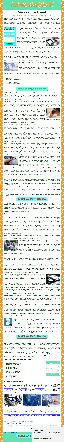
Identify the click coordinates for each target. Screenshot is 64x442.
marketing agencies (8, 388)
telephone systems (47, 18)
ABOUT (49, 9)
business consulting (37, 385)
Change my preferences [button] (47, 438)
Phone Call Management (15, 412)
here (45, 355)
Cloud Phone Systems (29, 411)
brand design (7, 389)
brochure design (40, 386)
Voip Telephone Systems (26, 408)
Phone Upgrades (26, 412)
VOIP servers (27, 222)
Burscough (30, 203)
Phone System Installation (53, 414)
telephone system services (27, 384)
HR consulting (24, 390)
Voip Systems (48, 410)
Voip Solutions (48, 408)
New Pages (8, 432)
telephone (32, 301)
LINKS (46, 9)
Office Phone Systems (17, 411)
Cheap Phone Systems (12, 408)
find (7, 343)
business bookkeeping (23, 389)
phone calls (27, 69)
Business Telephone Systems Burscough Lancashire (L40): (18, 18)
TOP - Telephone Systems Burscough (12, 423)
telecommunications (34, 216)
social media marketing (21, 386)
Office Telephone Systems (32, 415)
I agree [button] (36, 438)
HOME (43, 9)
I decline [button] (40, 438)
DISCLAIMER (58, 9)
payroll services (8, 390)
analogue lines (26, 41)
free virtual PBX (50, 54)
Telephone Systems (38, 408)
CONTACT (53, 9)
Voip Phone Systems (14, 410)
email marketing (40, 390)
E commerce (24, 388)
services (19, 392)
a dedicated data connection (30, 113)
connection (35, 72)
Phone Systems (39, 410)
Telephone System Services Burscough (18, 359)
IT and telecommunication (22, 106)
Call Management (35, 412)
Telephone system (8, 203)
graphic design (41, 389)
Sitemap (4, 432)
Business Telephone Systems (38, 414)
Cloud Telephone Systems (27, 410)
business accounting (40, 388)
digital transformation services (16, 327)
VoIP (10, 92)
